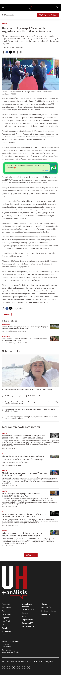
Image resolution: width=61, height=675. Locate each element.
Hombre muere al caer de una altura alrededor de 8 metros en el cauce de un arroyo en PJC (24, 339)
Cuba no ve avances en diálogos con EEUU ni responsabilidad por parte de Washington (22, 534)
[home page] (30, 7)
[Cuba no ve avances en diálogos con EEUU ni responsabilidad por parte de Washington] (54, 532)
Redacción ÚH (22, 331)
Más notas (30, 555)
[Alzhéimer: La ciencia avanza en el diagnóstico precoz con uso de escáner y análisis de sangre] (54, 435)
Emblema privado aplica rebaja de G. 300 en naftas (23, 396)
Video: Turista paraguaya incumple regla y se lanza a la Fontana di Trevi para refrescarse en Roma (31, 417)
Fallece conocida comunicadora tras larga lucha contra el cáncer (28, 390)
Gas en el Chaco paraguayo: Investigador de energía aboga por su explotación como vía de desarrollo (25, 327)
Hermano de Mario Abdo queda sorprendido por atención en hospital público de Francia (30, 410)
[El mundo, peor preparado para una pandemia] (54, 455)
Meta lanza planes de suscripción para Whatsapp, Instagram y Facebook (24, 474)
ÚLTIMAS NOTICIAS (47, 15)
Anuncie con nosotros (27, 605)
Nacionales (6, 325)
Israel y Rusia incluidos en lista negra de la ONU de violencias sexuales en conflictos (24, 515)
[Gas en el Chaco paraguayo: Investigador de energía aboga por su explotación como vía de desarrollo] (54, 326)
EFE (19, 465)
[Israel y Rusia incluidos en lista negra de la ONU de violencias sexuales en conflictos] (54, 513)
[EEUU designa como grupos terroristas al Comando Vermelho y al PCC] (54, 493)
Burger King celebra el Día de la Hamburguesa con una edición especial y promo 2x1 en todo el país (31, 403)
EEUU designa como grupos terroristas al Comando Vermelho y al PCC (21, 495)
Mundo (4, 24)
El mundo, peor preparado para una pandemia (23, 456)
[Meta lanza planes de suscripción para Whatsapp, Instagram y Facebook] (54, 472)
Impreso (7, 314)
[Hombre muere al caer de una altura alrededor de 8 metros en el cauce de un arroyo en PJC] (54, 338)
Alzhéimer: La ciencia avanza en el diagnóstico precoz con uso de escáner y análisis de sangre (23, 436)
